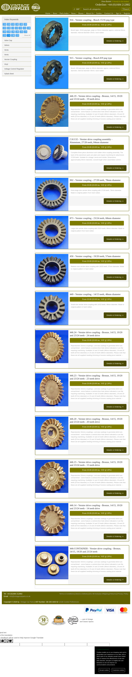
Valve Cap (8, 40)
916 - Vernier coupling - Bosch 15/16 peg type (92, 20)
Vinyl (6, 64)
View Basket (106, 1)
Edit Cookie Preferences (69, 602)
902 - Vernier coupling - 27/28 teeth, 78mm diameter (95, 180)
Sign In (118, 13)
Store (55, 13)
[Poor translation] (9, 641)
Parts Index (64, 13)
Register (127, 13)
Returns (113, 594)
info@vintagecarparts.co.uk (19, 596)
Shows (80, 13)
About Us (90, 13)
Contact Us (108, 13)
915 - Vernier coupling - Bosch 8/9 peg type (91, 58)
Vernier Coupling (10, 59)
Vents (6, 50)
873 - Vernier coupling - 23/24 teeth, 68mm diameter (95, 218)
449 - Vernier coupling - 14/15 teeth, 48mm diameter (95, 294)
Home (47, 13)
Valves (6, 45)
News (73, 13)
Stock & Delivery (82, 594)
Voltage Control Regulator (14, 69)
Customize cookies (118, 670)
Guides (99, 13)
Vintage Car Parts (27, 602)
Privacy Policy (123, 594)
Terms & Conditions (66, 594)
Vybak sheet (9, 74)
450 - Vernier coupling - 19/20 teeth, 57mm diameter (95, 256)
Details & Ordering (115, 41)
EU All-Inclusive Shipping (99, 594)
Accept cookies (104, 670)
